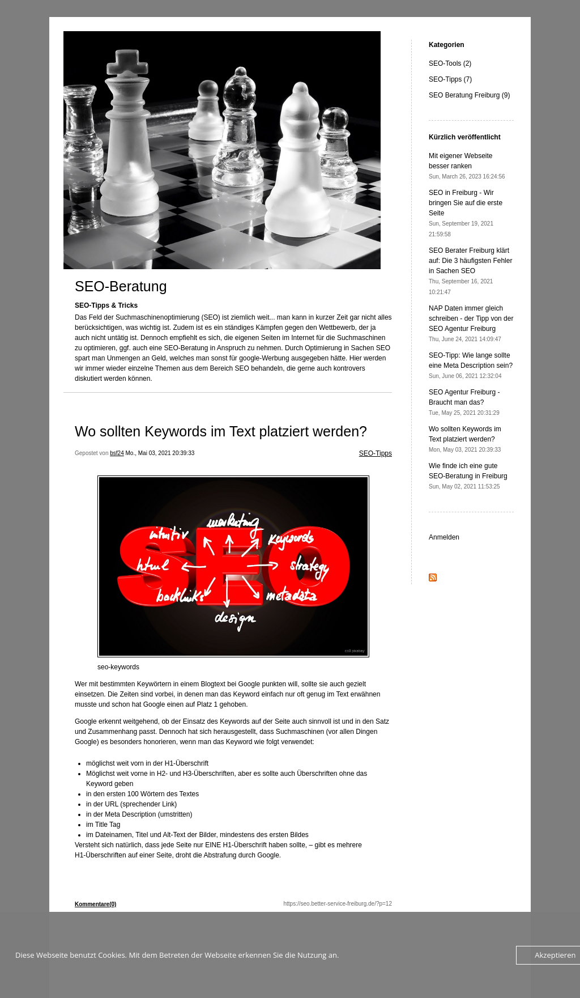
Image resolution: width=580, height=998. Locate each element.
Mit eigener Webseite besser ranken (467, 166)
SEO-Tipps (375, 453)
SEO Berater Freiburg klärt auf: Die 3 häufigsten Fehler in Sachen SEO (470, 271)
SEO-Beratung (121, 286)
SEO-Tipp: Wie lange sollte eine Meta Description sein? (471, 365)
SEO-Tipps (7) (450, 79)
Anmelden (444, 537)
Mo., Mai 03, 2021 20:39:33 (160, 453)
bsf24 (116, 453)
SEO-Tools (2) (450, 63)
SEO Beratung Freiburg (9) (469, 95)
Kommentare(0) (95, 904)
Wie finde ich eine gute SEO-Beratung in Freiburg (468, 476)
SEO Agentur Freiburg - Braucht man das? (464, 402)
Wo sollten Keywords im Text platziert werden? (221, 431)
